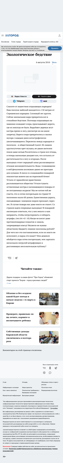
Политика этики (46, 387)
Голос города (16, 42)
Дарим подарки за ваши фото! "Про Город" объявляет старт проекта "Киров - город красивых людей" (31, 280)
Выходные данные (28, 395)
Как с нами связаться (10, 390)
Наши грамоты (27, 387)
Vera (54, 62)
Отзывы (24, 382)
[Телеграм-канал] (19, 101)
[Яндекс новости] (19, 96)
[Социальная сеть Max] (44, 101)
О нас (4, 382)
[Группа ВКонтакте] (44, 368)
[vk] (10, 258)
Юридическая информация (12, 395)
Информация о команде (11, 387)
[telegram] (17, 258)
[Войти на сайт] (59, 35)
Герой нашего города (31, 42)
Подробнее (54, 408)
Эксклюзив (5, 42)
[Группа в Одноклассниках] (50, 368)
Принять (54, 48)
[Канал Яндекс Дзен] (44, 96)
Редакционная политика (49, 390)
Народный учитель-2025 (50, 42)
